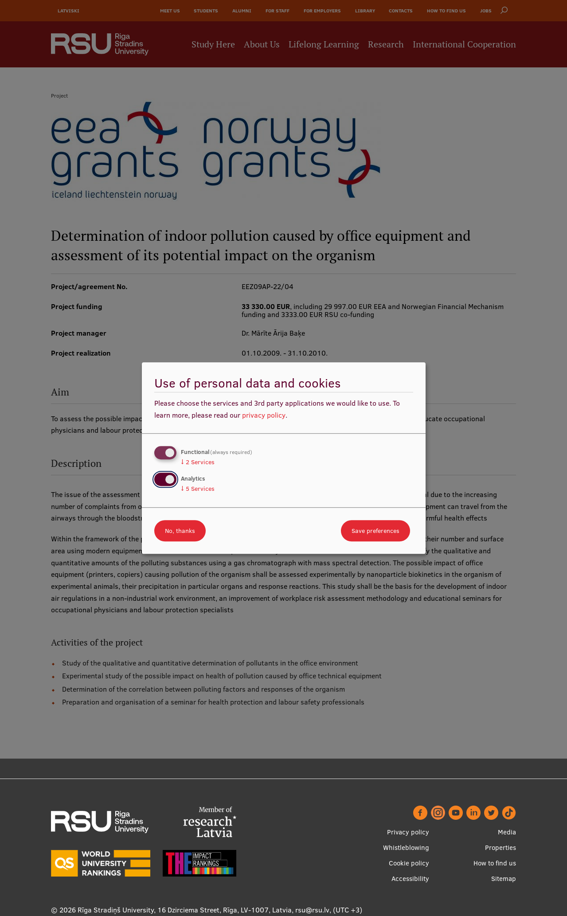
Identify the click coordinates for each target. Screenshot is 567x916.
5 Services (198, 488)
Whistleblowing (406, 847)
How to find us (494, 863)
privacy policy (263, 415)
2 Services (198, 462)
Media (507, 832)
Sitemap (503, 878)
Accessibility (410, 878)
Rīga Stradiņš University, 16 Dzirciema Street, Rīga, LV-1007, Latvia (185, 910)
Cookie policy (409, 863)
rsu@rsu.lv (312, 910)
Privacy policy (408, 832)
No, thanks (180, 530)
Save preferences (375, 530)
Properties (500, 847)
